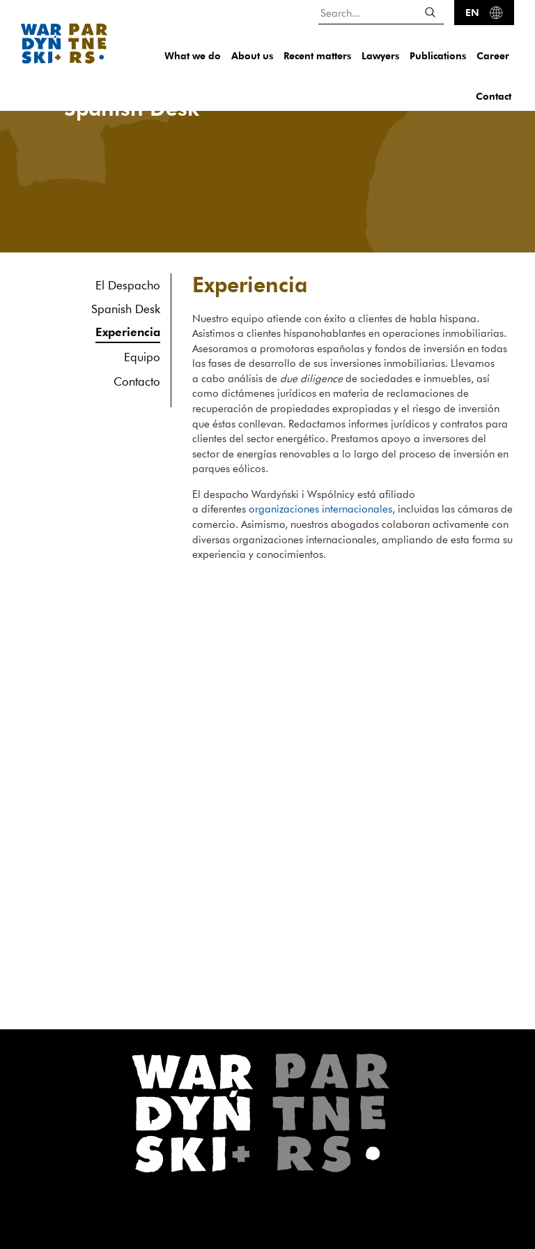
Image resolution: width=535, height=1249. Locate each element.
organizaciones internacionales (320, 508)
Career (492, 55)
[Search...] (381, 12)
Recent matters (317, 55)
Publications (438, 55)
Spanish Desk (125, 308)
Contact (493, 96)
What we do (192, 55)
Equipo (142, 356)
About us (252, 55)
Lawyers (380, 55)
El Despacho (127, 285)
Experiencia (127, 331)
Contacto (137, 381)
